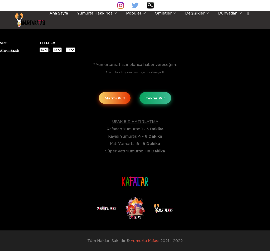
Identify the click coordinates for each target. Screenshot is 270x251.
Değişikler (195, 13)
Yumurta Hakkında (95, 13)
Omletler (163, 13)
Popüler (133, 13)
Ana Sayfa (59, 13)
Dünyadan (228, 13)
